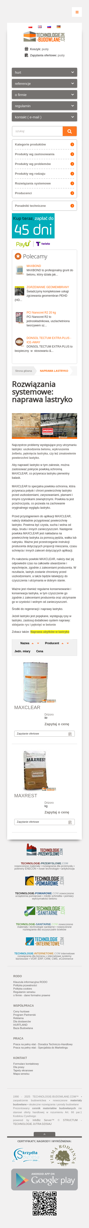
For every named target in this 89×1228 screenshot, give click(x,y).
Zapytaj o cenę (57, 724)
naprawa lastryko (54, 370)
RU (49, 26)
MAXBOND (34, 266)
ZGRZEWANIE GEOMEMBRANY (48, 287)
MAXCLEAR (27, 707)
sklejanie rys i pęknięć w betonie (34, 624)
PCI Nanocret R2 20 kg (41, 312)
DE (58, 26)
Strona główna (23, 370)
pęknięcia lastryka (35, 453)
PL (30, 26)
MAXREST (25, 795)
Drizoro (49, 714)
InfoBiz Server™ (43, 1120)
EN (40, 26)
